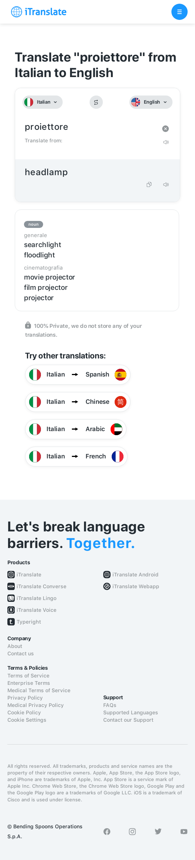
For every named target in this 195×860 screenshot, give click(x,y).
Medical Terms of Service (38, 690)
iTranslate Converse (41, 586)
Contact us (20, 653)
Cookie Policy (24, 712)
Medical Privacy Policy (35, 705)
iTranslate (29, 575)
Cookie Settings (26, 720)
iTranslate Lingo (36, 598)
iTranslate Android (135, 575)
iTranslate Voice (36, 610)
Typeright (29, 622)
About (14, 646)
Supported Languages (130, 712)
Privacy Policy (25, 698)
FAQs (109, 705)
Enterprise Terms (28, 683)
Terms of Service (28, 676)
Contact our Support (128, 720)
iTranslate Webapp (135, 586)
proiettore (90, 127)
